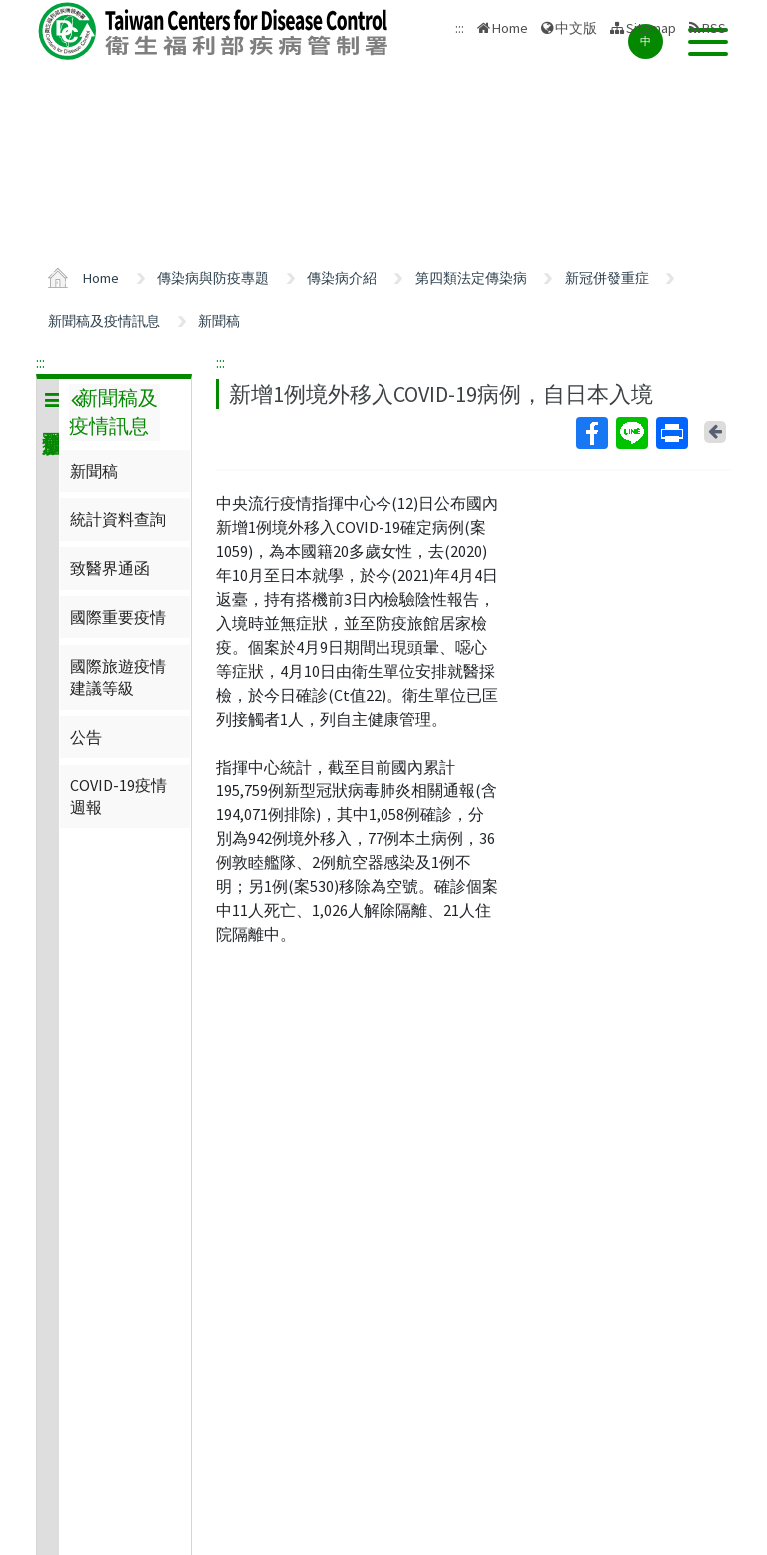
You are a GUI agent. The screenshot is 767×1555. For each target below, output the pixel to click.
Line (631, 433)
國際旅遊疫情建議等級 (118, 677)
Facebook (591, 433)
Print (671, 433)
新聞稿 (219, 321)
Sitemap (651, 28)
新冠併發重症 (607, 278)
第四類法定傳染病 (471, 278)
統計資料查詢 (118, 519)
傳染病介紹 (342, 278)
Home (510, 28)
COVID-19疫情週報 (118, 796)
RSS (714, 28)
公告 (86, 737)
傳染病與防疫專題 (213, 278)
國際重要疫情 (118, 617)
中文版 (576, 28)
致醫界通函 (110, 568)
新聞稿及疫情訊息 (104, 321)
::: (40, 362)
